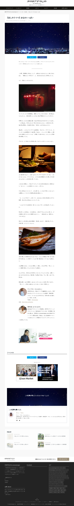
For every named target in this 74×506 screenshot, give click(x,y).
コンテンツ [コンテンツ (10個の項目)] (55, 478)
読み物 (55, 8)
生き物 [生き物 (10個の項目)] (55, 490)
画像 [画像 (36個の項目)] (58, 490)
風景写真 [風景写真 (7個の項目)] (62, 492)
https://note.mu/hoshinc (27, 302)
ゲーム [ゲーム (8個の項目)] (50, 478)
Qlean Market (63, 504)
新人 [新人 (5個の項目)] (64, 488)
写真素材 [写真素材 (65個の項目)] (51, 488)
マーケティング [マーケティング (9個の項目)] (52, 486)
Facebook (6, 480)
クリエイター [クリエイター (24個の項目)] (58, 476)
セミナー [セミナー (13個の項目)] (61, 480)
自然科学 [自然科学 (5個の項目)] (51, 492)
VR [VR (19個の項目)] (59, 469)
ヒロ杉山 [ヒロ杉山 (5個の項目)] (61, 482)
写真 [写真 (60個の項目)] (66, 486)
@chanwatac (35, 299)
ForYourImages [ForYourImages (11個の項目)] (52, 469)
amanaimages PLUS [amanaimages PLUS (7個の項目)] (55, 467)
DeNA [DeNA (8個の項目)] (64, 467)
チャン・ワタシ (28, 20)
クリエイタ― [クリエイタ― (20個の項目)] (51, 476)
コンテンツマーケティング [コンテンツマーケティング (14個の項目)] (63, 478)
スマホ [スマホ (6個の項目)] (57, 480)
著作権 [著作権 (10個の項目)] (55, 492)
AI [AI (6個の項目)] (49, 467)
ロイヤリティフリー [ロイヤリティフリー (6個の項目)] (60, 486)
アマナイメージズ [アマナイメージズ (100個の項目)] (65, 469)
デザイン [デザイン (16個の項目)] (56, 482)
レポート (37, 8)
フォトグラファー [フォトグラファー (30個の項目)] (52, 484)
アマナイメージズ (39, 504)
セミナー (46, 8)
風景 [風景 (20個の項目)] (58, 492)
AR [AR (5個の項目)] (61, 467)
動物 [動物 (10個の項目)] (55, 488)
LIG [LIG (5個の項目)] (57, 469)
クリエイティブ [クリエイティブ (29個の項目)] (64, 476)
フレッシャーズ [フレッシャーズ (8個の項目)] (60, 484)
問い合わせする (63, 459)
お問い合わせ (64, 8)
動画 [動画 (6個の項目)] (58, 488)
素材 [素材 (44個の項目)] (62, 490)
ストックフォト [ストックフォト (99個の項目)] (52, 480)
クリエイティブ (9, 8)
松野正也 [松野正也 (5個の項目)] (51, 490)
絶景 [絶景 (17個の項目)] (65, 490)
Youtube (6, 482)
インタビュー (18, 8)
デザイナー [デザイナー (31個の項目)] (51, 482)
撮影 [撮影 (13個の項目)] (61, 488)
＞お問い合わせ (7, 494)
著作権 (27, 8)
